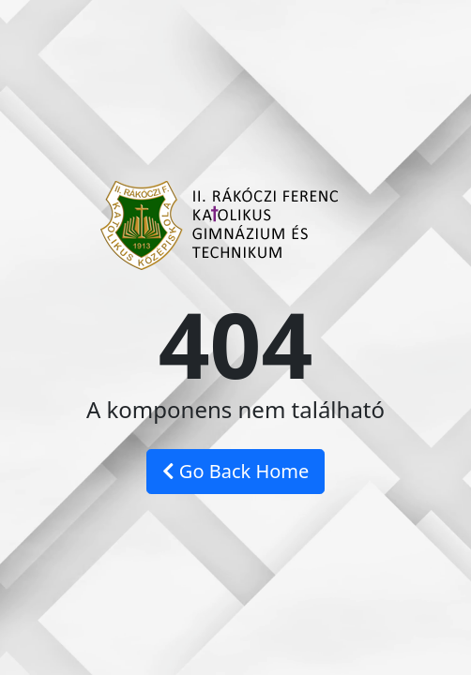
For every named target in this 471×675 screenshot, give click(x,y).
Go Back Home (236, 471)
